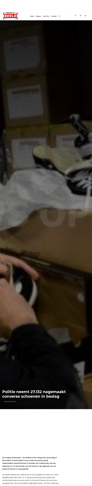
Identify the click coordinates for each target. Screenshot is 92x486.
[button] (59, 16)
